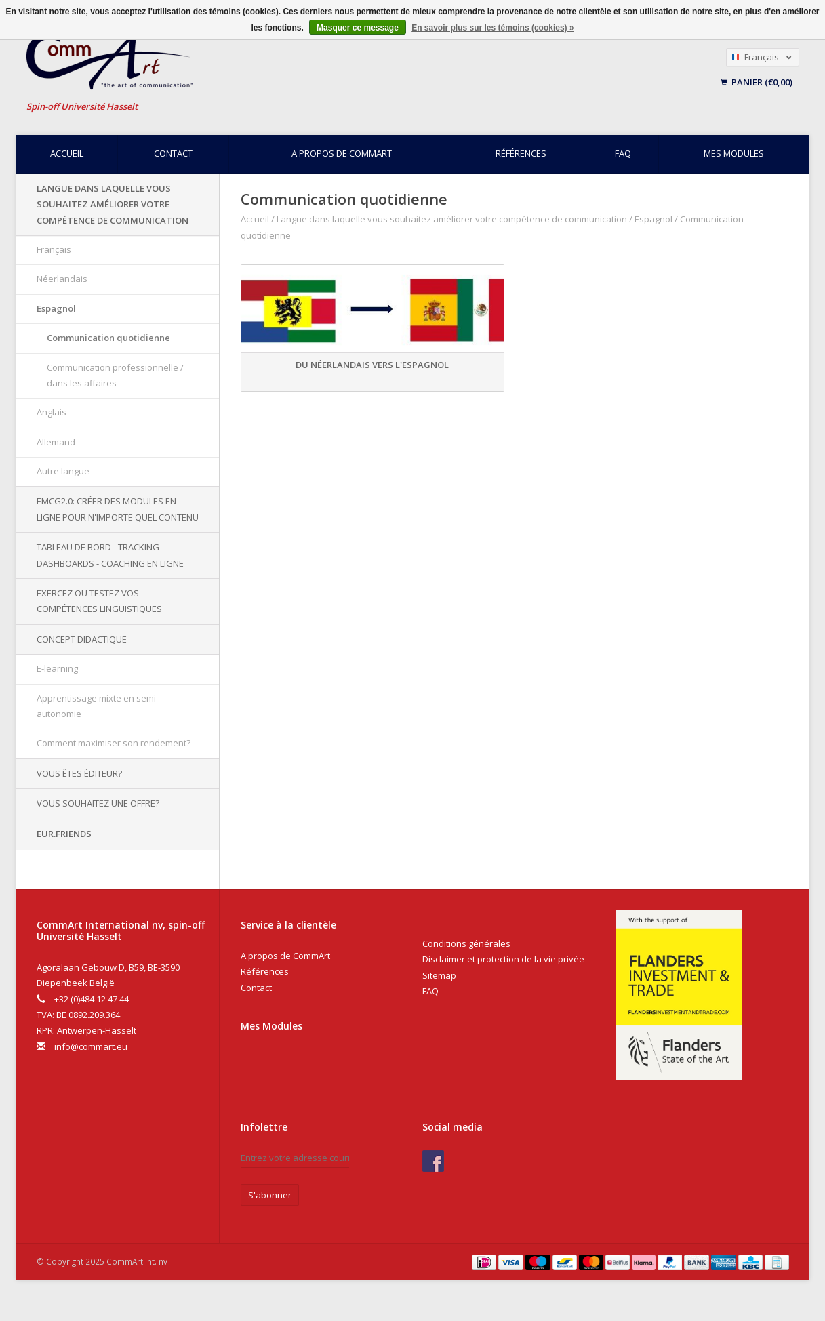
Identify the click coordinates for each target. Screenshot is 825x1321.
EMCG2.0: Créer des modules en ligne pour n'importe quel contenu (118, 509)
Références (521, 153)
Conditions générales (466, 943)
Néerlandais (62, 278)
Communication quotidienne (108, 337)
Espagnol (56, 308)
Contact (173, 153)
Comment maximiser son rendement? (113, 743)
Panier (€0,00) (756, 82)
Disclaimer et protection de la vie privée (503, 959)
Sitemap (439, 975)
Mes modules (734, 153)
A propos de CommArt (341, 153)
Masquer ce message (358, 28)
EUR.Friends (64, 834)
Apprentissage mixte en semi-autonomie (98, 706)
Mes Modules (271, 1025)
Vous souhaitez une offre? (98, 803)
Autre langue (63, 471)
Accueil (66, 153)
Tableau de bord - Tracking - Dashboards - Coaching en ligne (110, 555)
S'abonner (269, 1195)
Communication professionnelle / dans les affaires (115, 375)
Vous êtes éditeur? (79, 773)
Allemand (56, 442)
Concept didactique (82, 639)
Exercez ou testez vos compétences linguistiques (99, 601)
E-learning (57, 668)
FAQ (623, 153)
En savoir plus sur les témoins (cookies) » (492, 28)
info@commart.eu (90, 1046)
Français (54, 249)
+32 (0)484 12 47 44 (91, 999)
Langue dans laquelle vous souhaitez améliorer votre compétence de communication (112, 204)
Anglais (51, 412)
